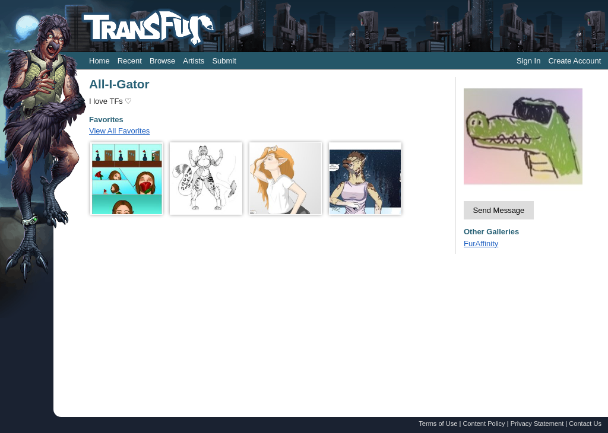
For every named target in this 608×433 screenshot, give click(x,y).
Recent (130, 60)
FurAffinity (481, 243)
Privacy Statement (537, 423)
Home (99, 60)
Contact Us (585, 423)
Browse (162, 60)
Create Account (574, 60)
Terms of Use (438, 423)
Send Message (499, 210)
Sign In (528, 60)
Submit (224, 60)
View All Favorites (119, 130)
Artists (193, 60)
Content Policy (484, 423)
